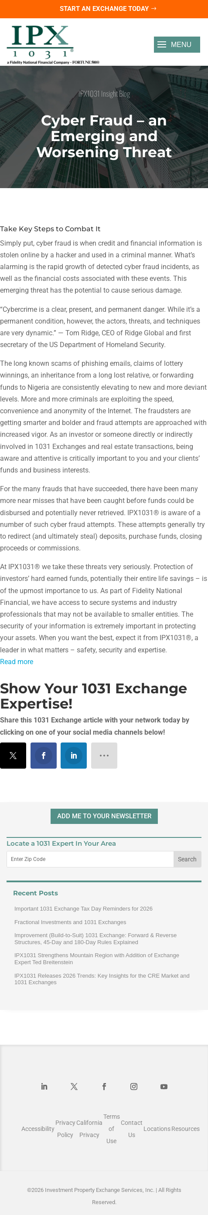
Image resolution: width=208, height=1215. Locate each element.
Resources (185, 1128)
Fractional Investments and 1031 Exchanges (70, 922)
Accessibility (38, 1128)
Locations (156, 1128)
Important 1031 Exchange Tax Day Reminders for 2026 (83, 908)
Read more (16, 662)
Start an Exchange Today (104, 9)
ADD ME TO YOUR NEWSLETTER (104, 816)
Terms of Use (111, 1128)
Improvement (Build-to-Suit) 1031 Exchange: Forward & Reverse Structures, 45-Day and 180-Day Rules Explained (95, 938)
